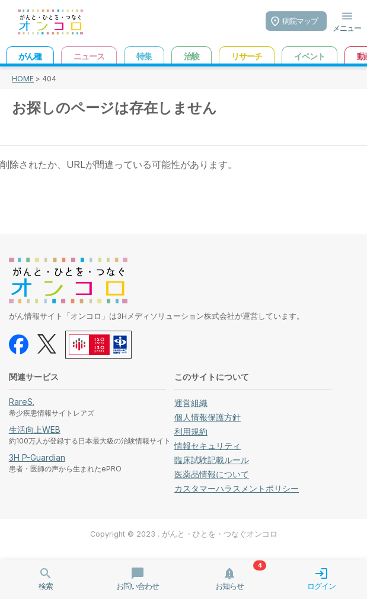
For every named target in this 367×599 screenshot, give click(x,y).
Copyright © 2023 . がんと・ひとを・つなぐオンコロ (183, 534)
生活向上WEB (34, 429)
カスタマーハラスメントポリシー (236, 488)
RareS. (21, 402)
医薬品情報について (211, 474)
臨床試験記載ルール (211, 460)
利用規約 (191, 431)
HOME (23, 78)
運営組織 (191, 403)
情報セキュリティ (207, 445)
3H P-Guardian (37, 457)
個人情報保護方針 (207, 417)
